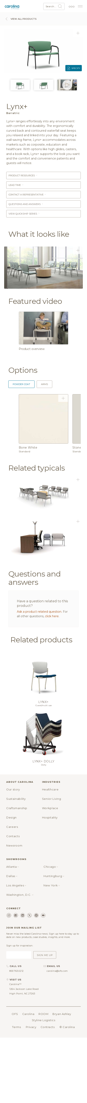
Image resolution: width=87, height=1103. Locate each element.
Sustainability (16, 798)
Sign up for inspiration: (19, 945)
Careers (12, 826)
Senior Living (51, 798)
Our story (13, 789)
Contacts (13, 836)
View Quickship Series (24, 213)
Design (11, 817)
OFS (15, 1014)
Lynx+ (43, 702)
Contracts (48, 1027)
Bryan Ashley (61, 1014)
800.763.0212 (16, 970)
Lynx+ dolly (43, 761)
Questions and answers (26, 204)
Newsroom (14, 845)
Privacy (31, 1027)
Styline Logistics (43, 1020)
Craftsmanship (16, 808)
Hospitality (50, 817)
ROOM (43, 1014)
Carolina (28, 1014)
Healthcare (50, 789)
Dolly (43, 764)
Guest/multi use (43, 705)
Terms (16, 1027)
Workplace (50, 808)
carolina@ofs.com (57, 970)
